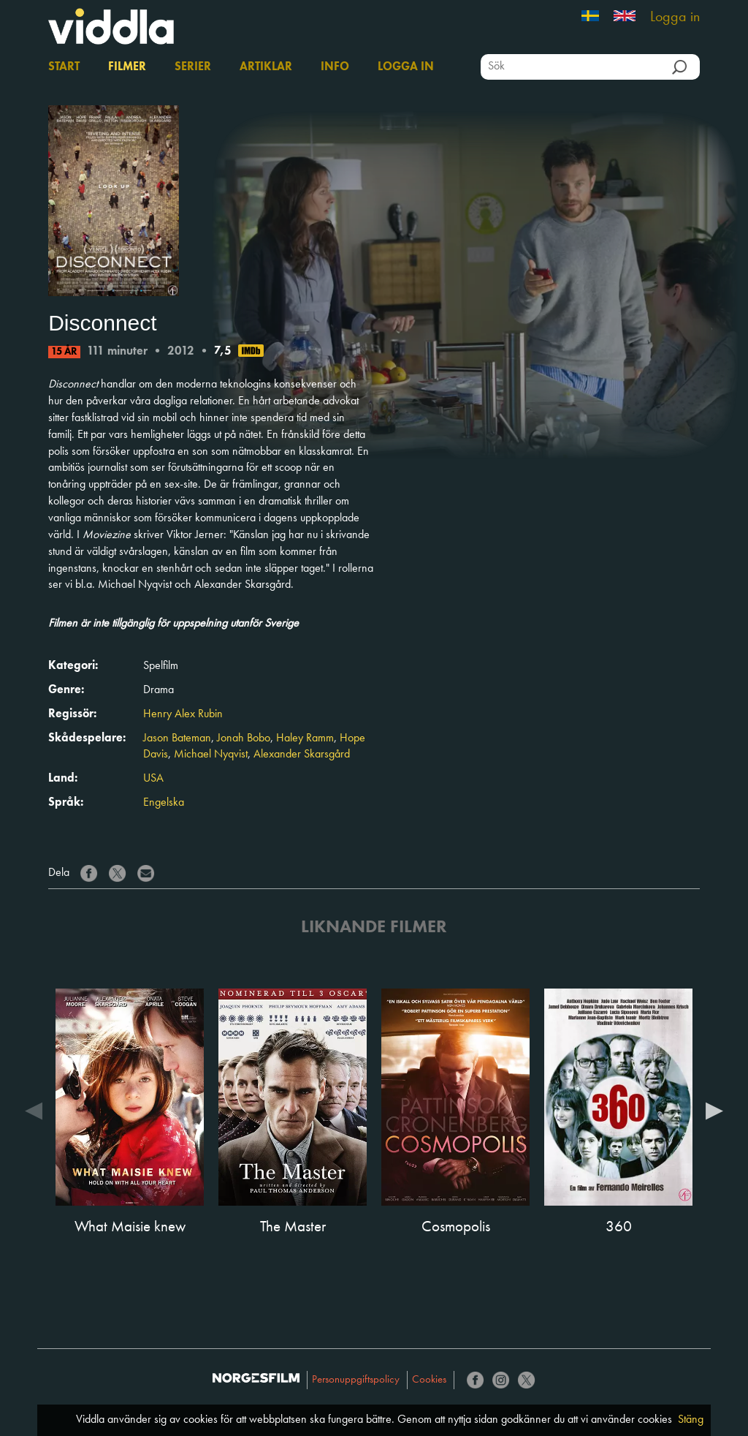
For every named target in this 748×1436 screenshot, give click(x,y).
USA (153, 779)
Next (714, 1110)
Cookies (429, 1380)
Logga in (675, 17)
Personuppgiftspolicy (356, 1380)
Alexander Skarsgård (301, 754)
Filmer (127, 67)
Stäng (690, 1420)
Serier (193, 67)
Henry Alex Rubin (183, 714)
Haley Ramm (305, 738)
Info (335, 67)
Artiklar (266, 67)
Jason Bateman (177, 738)
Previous (33, 1110)
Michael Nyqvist (211, 754)
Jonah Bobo (243, 738)
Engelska (163, 803)
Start (64, 67)
